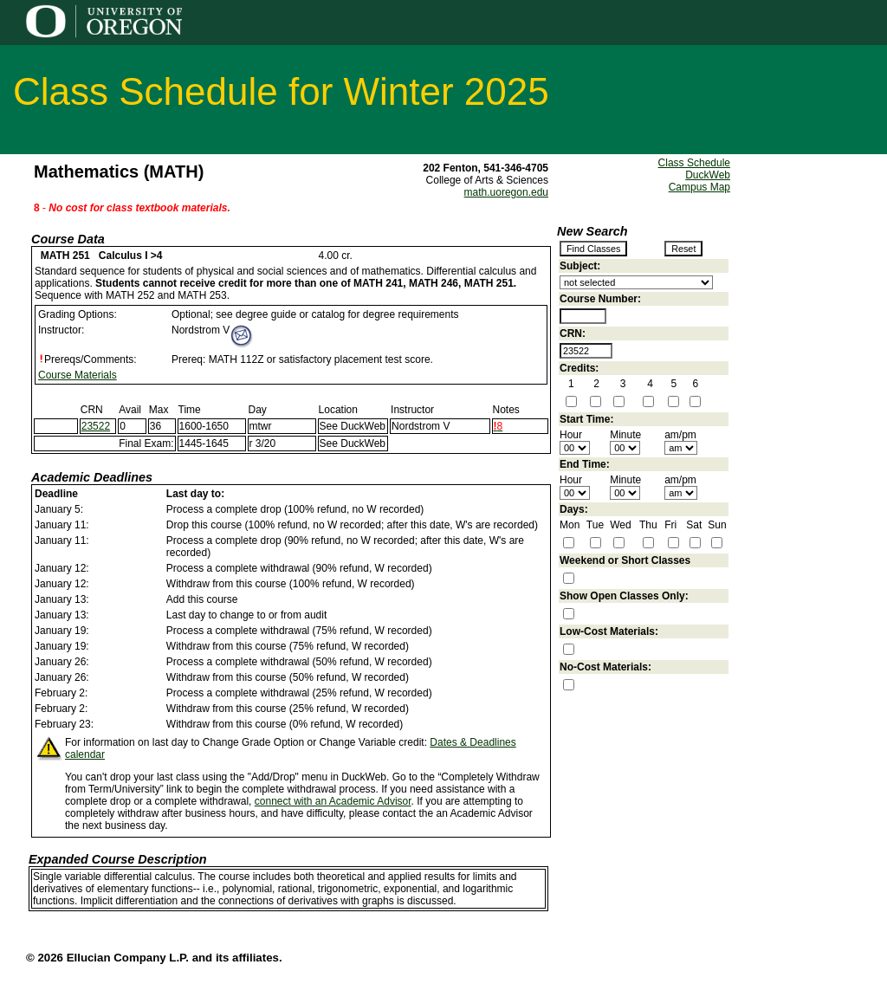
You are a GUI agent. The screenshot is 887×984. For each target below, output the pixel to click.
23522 (95, 426)
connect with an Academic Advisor (333, 801)
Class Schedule (694, 163)
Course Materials (77, 375)
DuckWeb (707, 175)
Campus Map (699, 187)
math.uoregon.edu (506, 192)
